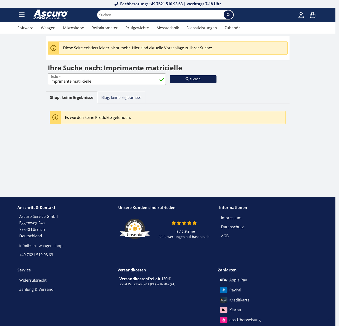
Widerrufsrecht (33, 280)
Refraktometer (105, 28)
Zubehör (232, 28)
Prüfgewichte (137, 28)
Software (25, 28)
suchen (193, 79)
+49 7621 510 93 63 (36, 254)
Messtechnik (168, 28)
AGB (225, 236)
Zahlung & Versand (36, 289)
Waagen (48, 28)
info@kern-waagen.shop (41, 245)
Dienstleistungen (202, 28)
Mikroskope (73, 28)
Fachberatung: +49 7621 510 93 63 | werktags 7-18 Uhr (167, 3)
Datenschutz (232, 226)
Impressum (231, 217)
